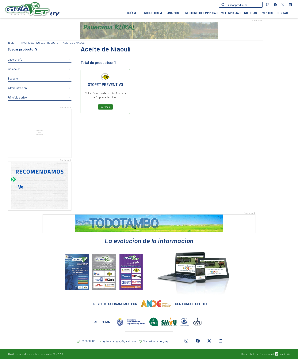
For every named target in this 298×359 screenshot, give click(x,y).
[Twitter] (283, 5)
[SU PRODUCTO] (39, 155)
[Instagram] (268, 5)
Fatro (105, 76)
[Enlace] (32, 9)
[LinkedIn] (290, 5)
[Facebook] (275, 5)
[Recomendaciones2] (39, 208)
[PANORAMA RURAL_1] (149, 38)
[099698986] (79, 341)
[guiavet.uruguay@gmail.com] (101, 341)
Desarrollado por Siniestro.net (257, 354)
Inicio (11, 42)
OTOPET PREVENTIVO (105, 84)
